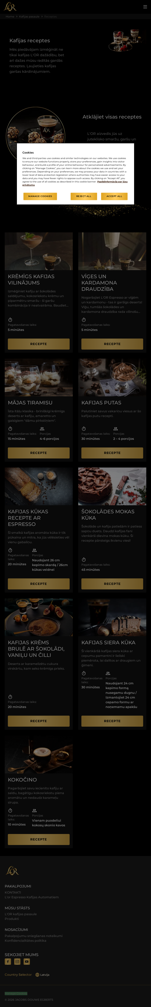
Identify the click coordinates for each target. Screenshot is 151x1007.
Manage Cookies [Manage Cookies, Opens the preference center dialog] (40, 196)
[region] (75, 174)
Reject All (83, 196)
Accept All (114, 196)
